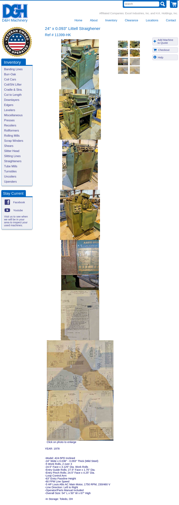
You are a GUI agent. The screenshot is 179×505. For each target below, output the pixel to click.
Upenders (10, 181)
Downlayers (11, 99)
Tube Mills (10, 166)
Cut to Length (13, 94)
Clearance (131, 20)
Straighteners (12, 161)
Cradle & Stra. (13, 89)
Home (78, 20)
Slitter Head (11, 151)
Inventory (111, 20)
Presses (9, 120)
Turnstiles (10, 171)
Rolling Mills (12, 135)
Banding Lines (13, 69)
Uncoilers (10, 176)
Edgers (8, 105)
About (94, 20)
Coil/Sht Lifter (13, 84)
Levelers (9, 110)
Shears (8, 145)
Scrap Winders (13, 140)
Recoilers (10, 125)
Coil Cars (10, 79)
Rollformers (11, 130)
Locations (152, 20)
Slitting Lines (12, 156)
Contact (171, 20)
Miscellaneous (13, 115)
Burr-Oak (10, 74)
